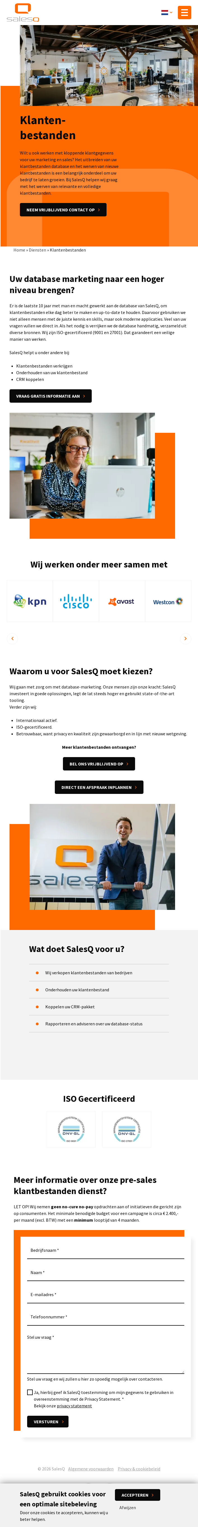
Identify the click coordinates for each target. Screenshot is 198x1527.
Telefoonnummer (47, 1317)
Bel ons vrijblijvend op (96, 764)
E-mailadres (42, 1295)
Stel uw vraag (39, 1337)
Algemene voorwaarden (91, 1469)
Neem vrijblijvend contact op (61, 210)
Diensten (37, 250)
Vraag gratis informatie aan (48, 396)
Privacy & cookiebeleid (139, 1469)
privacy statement (74, 1406)
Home (19, 250)
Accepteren (135, 1495)
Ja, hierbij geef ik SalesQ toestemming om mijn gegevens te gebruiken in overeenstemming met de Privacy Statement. (103, 1396)
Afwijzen (127, 1507)
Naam (36, 1273)
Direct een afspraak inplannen (97, 788)
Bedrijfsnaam (43, 1251)
